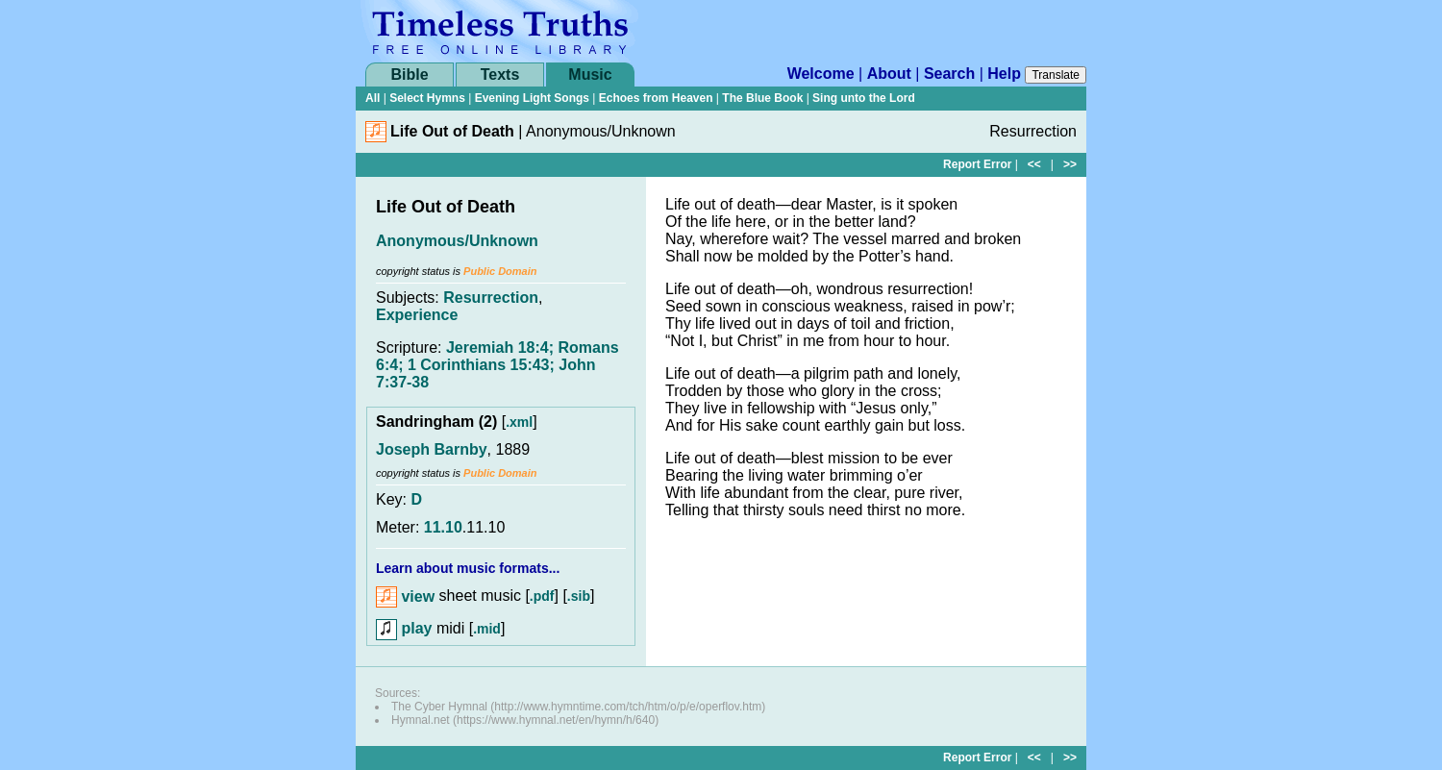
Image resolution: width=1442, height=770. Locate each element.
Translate (1056, 75)
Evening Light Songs (532, 98)
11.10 (443, 527)
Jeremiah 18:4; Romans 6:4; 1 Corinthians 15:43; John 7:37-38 (497, 364)
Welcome (821, 73)
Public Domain (499, 271)
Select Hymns (427, 98)
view (405, 596)
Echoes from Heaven (656, 98)
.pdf (542, 597)
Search (949, 73)
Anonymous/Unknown (457, 241)
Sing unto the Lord (863, 98)
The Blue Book (762, 98)
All (372, 98)
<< (1034, 164)
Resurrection (490, 297)
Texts (500, 74)
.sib (578, 597)
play (404, 628)
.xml (519, 422)
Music (589, 74)
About (889, 73)
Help (1004, 73)
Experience (417, 315)
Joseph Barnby (431, 449)
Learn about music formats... (467, 568)
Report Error (977, 164)
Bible (409, 74)
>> (1070, 164)
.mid (487, 628)
